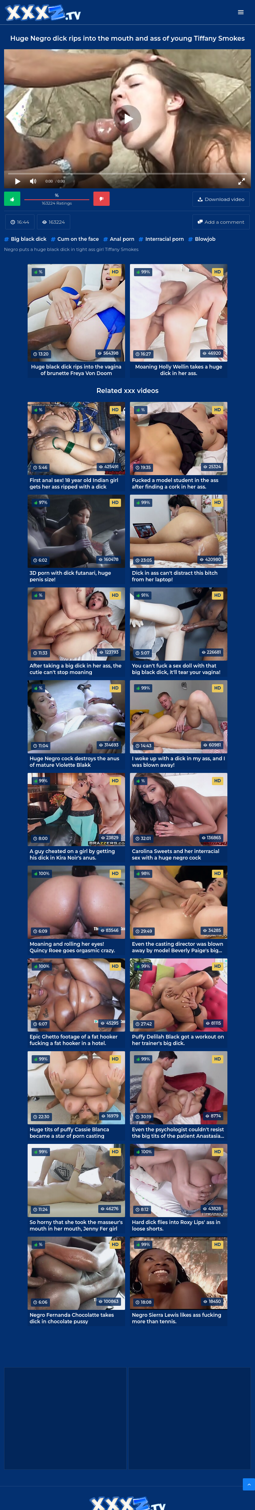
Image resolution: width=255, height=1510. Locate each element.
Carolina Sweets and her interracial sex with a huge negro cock (175, 854)
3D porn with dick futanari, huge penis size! (70, 576)
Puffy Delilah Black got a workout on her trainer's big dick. (178, 1040)
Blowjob (205, 239)
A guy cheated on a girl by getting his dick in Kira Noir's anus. (72, 854)
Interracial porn (164, 239)
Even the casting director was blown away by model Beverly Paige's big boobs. (177, 947)
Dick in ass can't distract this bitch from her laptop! (175, 576)
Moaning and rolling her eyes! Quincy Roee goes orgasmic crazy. (72, 947)
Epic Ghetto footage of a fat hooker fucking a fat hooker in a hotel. (74, 1040)
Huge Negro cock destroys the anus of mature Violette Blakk (74, 761)
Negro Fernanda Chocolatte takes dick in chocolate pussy (72, 1318)
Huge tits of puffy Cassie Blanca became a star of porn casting (69, 1132)
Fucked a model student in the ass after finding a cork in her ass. (175, 483)
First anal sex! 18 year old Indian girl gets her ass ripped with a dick (74, 483)
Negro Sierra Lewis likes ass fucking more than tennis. (176, 1318)
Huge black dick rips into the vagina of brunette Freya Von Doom (76, 370)
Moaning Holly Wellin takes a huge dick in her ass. (178, 370)
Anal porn (122, 239)
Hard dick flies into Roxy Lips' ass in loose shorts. (176, 1225)
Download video (224, 199)
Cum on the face (78, 239)
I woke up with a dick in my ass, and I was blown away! (178, 761)
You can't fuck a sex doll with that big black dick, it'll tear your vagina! (176, 669)
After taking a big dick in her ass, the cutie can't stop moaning (75, 669)
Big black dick (28, 239)
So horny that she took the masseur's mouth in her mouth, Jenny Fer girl (76, 1225)
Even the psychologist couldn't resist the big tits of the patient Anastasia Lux (178, 1132)
